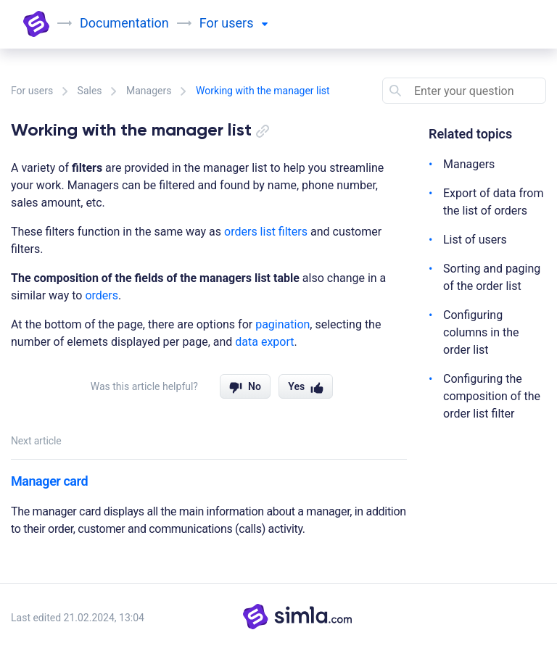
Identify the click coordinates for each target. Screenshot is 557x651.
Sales (90, 90)
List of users (475, 239)
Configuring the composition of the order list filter (491, 396)
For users (32, 90)
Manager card (49, 481)
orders (101, 295)
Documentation (124, 22)
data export (264, 342)
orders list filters (266, 232)
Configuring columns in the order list (481, 332)
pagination (282, 324)
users (244, 22)
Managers (148, 90)
